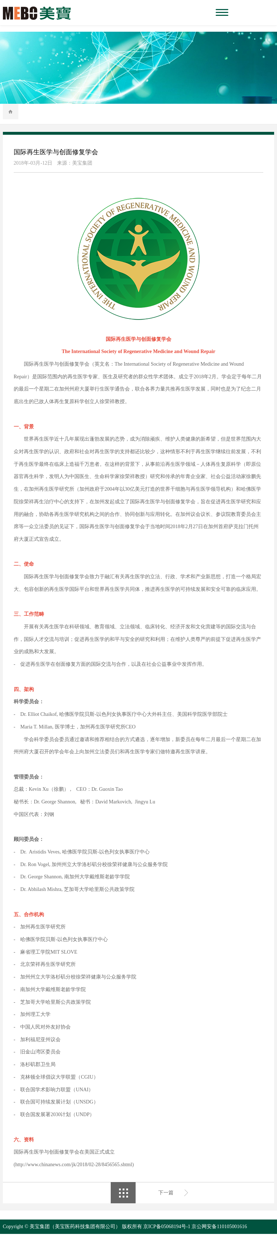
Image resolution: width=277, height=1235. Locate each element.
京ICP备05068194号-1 (166, 1227)
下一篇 (165, 1193)
